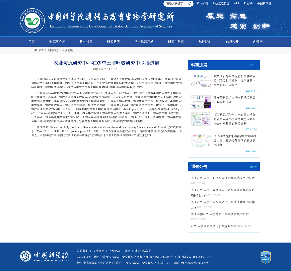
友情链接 (98, 250)
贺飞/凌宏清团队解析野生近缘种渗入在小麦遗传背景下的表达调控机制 (234, 140)
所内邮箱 (202, 3)
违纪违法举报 (143, 250)
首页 (31, 41)
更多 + (253, 65)
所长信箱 (114, 250)
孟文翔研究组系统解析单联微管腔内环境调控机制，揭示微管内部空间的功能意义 (234, 81)
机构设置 (86, 41)
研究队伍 (113, 41)
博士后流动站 (144, 41)
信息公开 (232, 41)
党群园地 (205, 41)
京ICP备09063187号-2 (163, 256)
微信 (127, 250)
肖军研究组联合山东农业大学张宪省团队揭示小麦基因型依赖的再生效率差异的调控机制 (234, 119)
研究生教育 (176, 41)
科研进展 (67, 50)
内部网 (258, 41)
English (248, 3)
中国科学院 (264, 3)
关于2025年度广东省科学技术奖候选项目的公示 (223, 178)
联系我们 (82, 250)
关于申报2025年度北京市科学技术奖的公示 (220, 214)
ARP (236, 3)
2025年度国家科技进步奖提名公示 (214, 226)
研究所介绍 (57, 41)
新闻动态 (53, 50)
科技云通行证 (221, 3)
